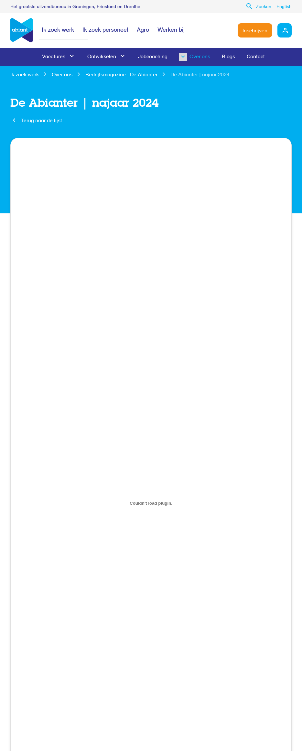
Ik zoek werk (58, 30)
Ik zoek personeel (105, 30)
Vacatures (53, 56)
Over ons (189, 56)
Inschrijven (255, 31)
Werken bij (171, 30)
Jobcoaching (152, 56)
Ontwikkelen (101, 56)
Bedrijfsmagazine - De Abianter (121, 75)
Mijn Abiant (284, 30)
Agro (143, 30)
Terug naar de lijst (41, 120)
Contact (256, 56)
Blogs (228, 56)
